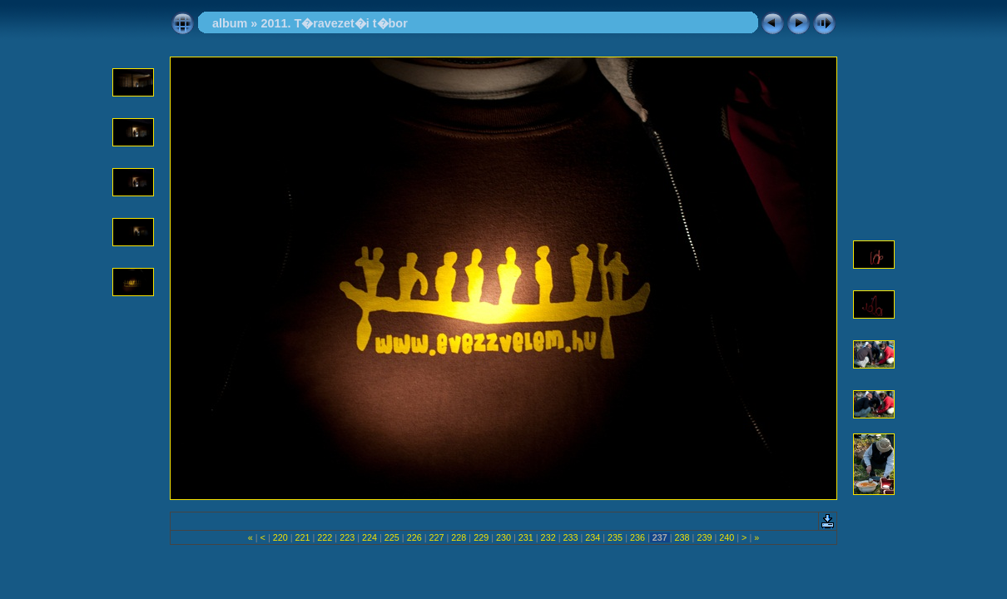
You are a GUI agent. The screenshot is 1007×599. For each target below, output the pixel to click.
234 (593, 537)
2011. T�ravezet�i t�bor (333, 23)
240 (727, 537)
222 (325, 537)
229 (481, 537)
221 (303, 537)
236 (637, 537)
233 (570, 537)
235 (615, 537)
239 (704, 537)
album (229, 23)
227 (436, 537)
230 (503, 537)
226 (414, 537)
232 (548, 537)
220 (280, 537)
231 (526, 537)
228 (459, 537)
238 (682, 537)
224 (369, 537)
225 (392, 537)
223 (347, 537)
